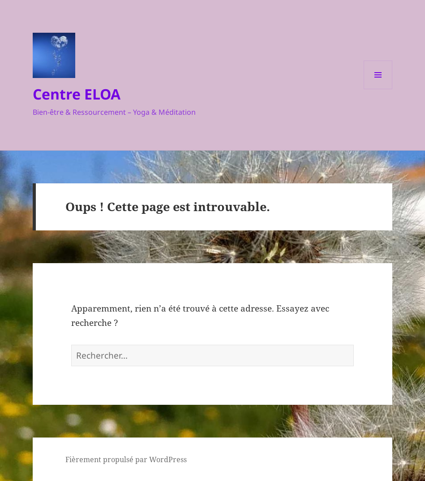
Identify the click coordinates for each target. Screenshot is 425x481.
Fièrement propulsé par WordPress (126, 459)
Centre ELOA (76, 94)
